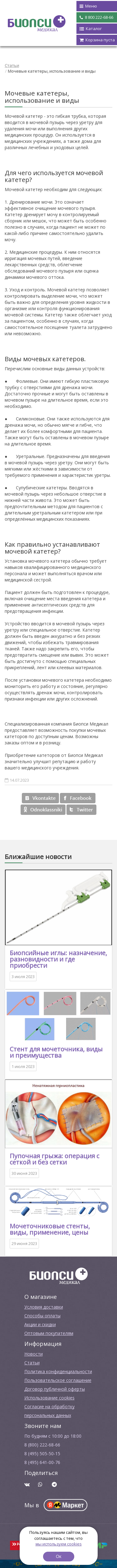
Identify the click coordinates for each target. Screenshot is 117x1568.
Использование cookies (49, 1398)
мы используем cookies (59, 1544)
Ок (58, 1556)
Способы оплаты (42, 1316)
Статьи (12, 65)
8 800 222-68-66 (96, 17)
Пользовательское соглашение (57, 1380)
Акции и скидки (40, 1324)
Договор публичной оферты (54, 1389)
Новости (33, 1354)
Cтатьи (32, 1363)
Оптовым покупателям (48, 1333)
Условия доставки (43, 1307)
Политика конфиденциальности (58, 1371)
